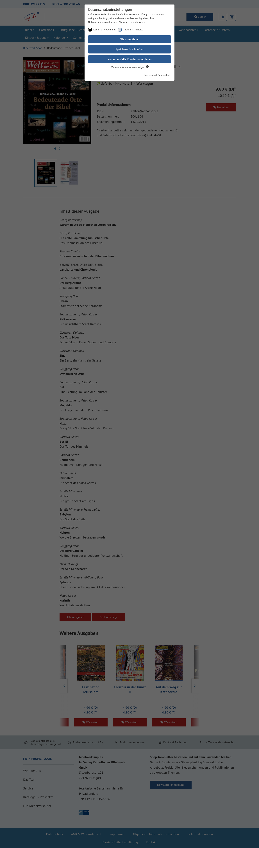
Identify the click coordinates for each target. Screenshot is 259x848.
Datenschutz (164, 75)
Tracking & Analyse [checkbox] (132, 29)
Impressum (150, 75)
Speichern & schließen (129, 49)
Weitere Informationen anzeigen (130, 67)
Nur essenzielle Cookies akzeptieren (129, 59)
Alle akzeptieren (130, 39)
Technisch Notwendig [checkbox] (104, 29)
